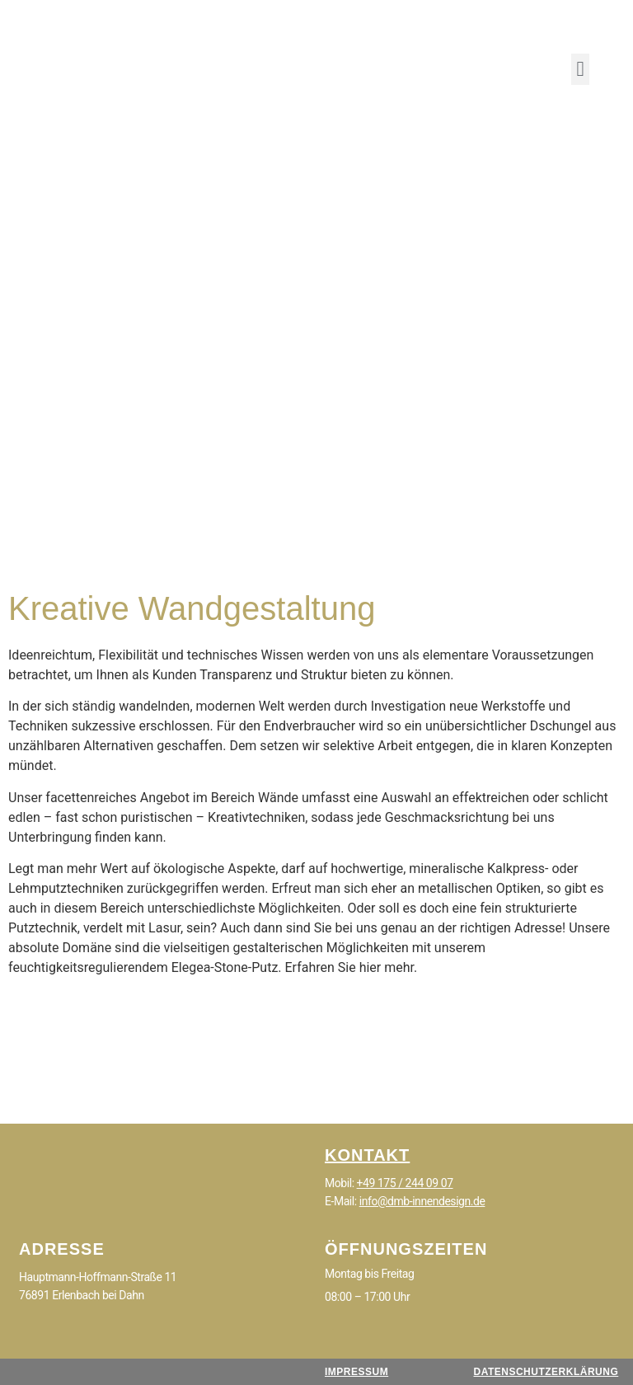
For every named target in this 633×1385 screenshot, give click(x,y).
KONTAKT (367, 1155)
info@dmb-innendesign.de (422, 1201)
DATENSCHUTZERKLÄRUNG (545, 1372)
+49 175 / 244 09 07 (405, 1183)
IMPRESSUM (356, 1372)
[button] (580, 69)
